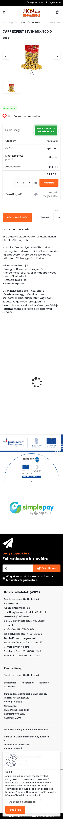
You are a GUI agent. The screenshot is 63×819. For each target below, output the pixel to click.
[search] (57, 12)
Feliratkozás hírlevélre (26, 558)
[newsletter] (46, 568)
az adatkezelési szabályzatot (36, 576)
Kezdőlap (8, 22)
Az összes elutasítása (22, 801)
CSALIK (22, 22)
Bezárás (15, 810)
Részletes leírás (17, 217)
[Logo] (31, 12)
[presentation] (6, 56)
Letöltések (42, 217)
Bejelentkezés (36, 2)
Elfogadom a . (30, 578)
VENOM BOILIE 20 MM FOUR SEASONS (28, 389)
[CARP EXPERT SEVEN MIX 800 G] (31, 56)
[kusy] (23, 183)
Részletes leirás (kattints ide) (21, 675)
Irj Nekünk (23, 647)
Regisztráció (54, 2)
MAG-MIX (37, 22)
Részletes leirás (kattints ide (21, 599)
